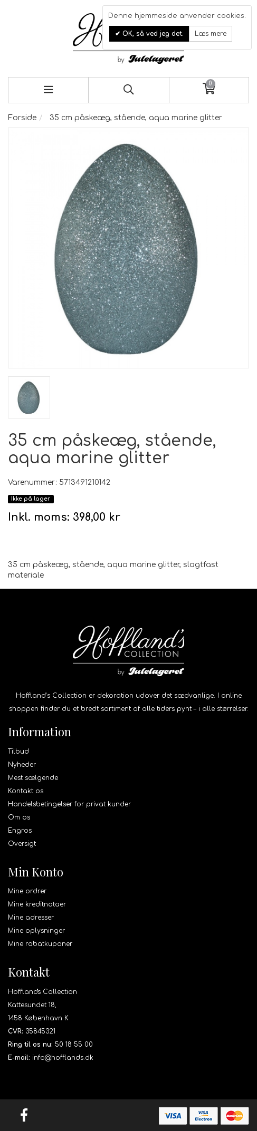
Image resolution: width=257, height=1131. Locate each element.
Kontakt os (25, 791)
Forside (22, 118)
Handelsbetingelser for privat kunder (69, 804)
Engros (20, 830)
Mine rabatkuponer (40, 944)
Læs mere (210, 33)
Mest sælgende (33, 778)
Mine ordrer (27, 891)
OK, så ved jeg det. (152, 33)
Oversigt (22, 843)
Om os (19, 817)
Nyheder (22, 764)
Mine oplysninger (36, 930)
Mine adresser (31, 917)
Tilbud (18, 751)
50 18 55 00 (74, 1044)
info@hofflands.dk (62, 1057)
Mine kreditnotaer (37, 904)
